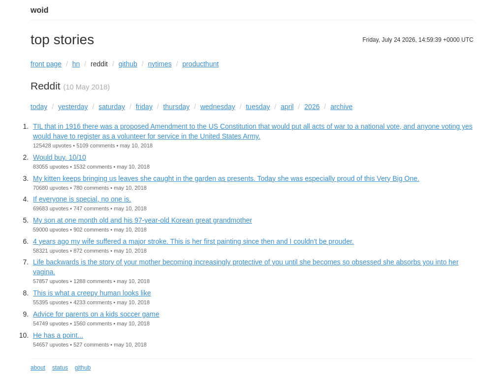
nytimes (160, 64)
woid (39, 10)
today (39, 107)
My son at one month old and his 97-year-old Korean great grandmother (142, 220)
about (38, 367)
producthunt (200, 64)
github (128, 64)
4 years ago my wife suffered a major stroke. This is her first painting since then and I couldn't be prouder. (193, 241)
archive (341, 107)
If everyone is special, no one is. (82, 199)
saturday (111, 107)
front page (46, 64)
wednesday (217, 107)
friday (144, 107)
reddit (99, 64)
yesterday (73, 107)
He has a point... (58, 335)
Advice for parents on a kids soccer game (96, 314)
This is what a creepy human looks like (92, 293)
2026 (311, 107)
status (60, 367)
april (287, 107)
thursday (176, 107)
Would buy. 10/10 (59, 157)
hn (76, 64)
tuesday (258, 107)
